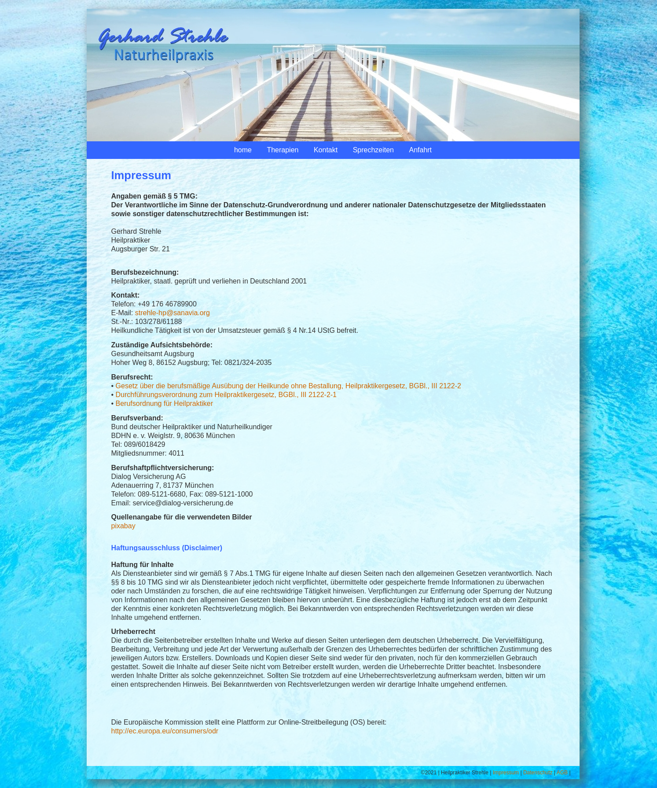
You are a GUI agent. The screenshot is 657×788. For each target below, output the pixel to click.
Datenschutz (538, 773)
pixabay (123, 526)
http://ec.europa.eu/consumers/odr (165, 731)
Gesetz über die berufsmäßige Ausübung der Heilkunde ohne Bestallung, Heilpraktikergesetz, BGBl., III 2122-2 (288, 386)
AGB (562, 773)
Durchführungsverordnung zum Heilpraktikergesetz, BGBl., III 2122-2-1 (226, 394)
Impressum (506, 773)
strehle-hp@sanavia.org (172, 313)
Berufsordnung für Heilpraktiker (164, 403)
